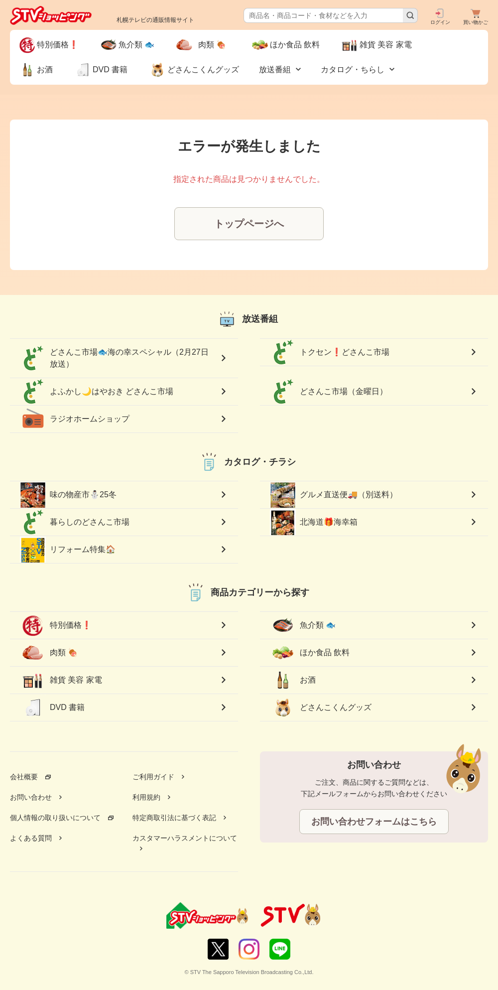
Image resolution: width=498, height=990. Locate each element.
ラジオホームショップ (74, 419)
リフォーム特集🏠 (68, 550)
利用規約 (146, 797)
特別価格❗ (56, 625)
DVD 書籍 (52, 707)
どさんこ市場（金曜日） (328, 392)
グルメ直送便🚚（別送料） (333, 495)
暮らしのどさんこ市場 (74, 522)
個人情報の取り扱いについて (55, 818)
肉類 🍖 (53, 653)
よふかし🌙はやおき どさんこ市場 (96, 392)
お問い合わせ (31, 797)
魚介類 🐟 (303, 625)
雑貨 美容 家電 (61, 680)
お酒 (293, 680)
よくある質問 (31, 838)
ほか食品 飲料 (310, 653)
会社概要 (24, 777)
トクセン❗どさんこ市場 (329, 352)
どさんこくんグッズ (321, 707)
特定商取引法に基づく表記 (174, 818)
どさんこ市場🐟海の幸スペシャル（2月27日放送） (114, 358)
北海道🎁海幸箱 (314, 522)
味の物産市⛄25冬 (68, 495)
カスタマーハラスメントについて (184, 838)
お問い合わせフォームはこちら (374, 822)
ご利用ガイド (153, 777)
